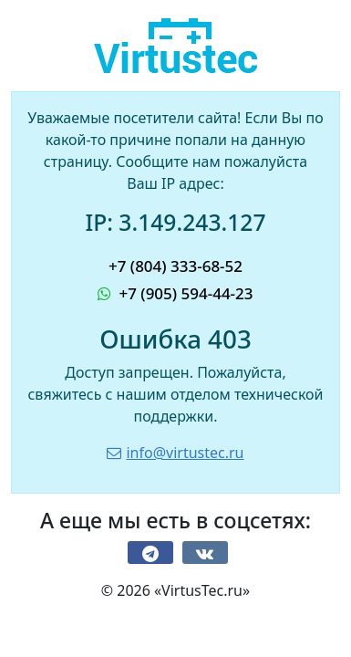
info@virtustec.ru (175, 453)
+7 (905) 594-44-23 (175, 293)
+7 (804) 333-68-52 (175, 266)
